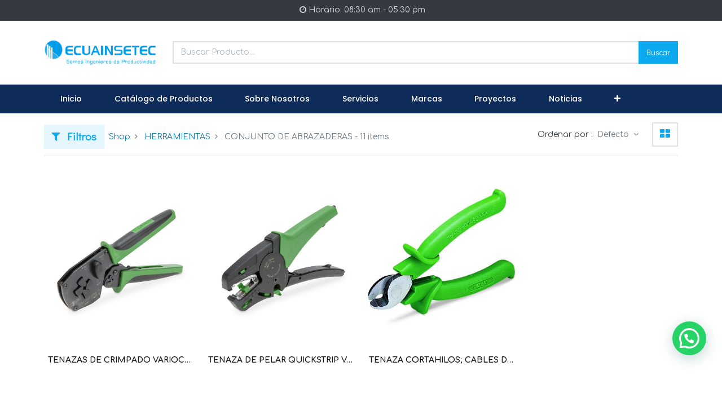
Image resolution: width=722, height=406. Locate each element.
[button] (617, 99)
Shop (119, 137)
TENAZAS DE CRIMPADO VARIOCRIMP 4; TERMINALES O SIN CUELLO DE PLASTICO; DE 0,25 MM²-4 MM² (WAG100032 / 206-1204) (120, 360)
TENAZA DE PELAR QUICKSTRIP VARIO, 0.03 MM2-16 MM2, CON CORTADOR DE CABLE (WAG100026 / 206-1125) (280, 360)
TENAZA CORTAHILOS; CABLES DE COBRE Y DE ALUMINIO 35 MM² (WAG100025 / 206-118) (441, 360)
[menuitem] (71, 99)
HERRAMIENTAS (177, 137)
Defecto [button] (614, 134)
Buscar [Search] (658, 52)
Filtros (74, 136)
